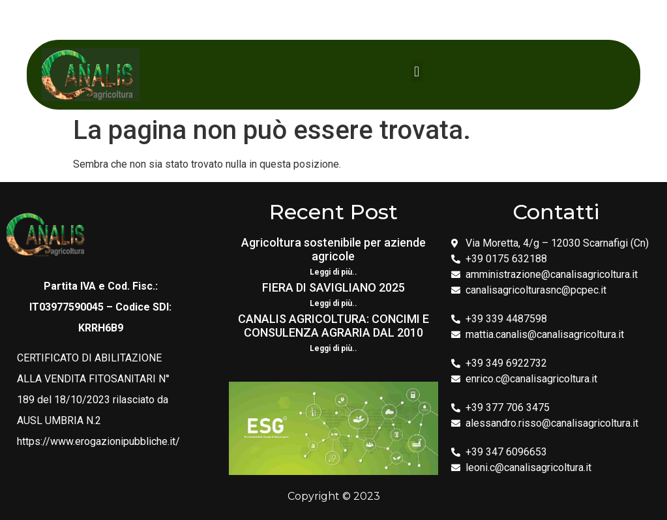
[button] (417, 71)
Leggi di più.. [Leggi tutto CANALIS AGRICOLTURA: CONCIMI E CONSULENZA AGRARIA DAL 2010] (333, 348)
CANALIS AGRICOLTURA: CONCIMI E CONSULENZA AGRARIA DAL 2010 (333, 326)
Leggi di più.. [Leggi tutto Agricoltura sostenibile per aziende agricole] (333, 272)
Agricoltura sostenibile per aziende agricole (333, 250)
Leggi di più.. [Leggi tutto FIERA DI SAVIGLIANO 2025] (333, 303)
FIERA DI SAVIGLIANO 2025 (333, 287)
